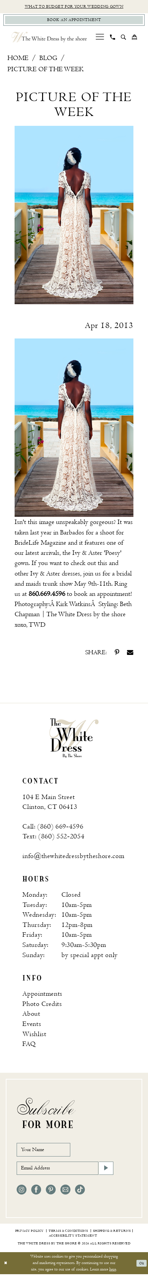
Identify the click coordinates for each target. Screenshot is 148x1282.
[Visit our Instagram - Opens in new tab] (21, 1197)
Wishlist (34, 1036)
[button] (100, 39)
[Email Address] (65, 1175)
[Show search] (123, 39)
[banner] (74, 739)
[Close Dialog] (6, 1271)
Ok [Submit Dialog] (140, 1270)
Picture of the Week (45, 71)
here (112, 1277)
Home (18, 60)
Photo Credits (42, 1006)
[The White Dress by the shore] (49, 39)
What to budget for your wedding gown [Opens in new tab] (74, 7)
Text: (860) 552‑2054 (53, 839)
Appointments (42, 996)
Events (31, 1026)
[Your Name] (48, 1153)
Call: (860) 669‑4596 (52, 828)
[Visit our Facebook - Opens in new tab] (36, 1197)
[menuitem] (100, 39)
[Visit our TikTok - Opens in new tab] (80, 1197)
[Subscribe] (105, 1175)
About (31, 1016)
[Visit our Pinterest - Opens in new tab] (51, 1197)
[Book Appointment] (74, 21)
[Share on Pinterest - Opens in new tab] (117, 655)
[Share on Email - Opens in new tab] (130, 655)
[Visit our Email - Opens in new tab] (65, 1197)
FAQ (29, 1046)
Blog (48, 60)
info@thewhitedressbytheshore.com (73, 858)
